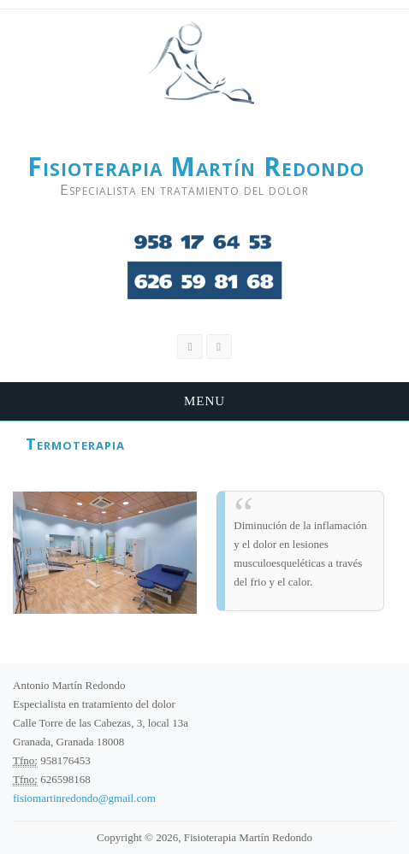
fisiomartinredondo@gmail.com (84, 798)
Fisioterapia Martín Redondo (196, 166)
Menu (204, 401)
